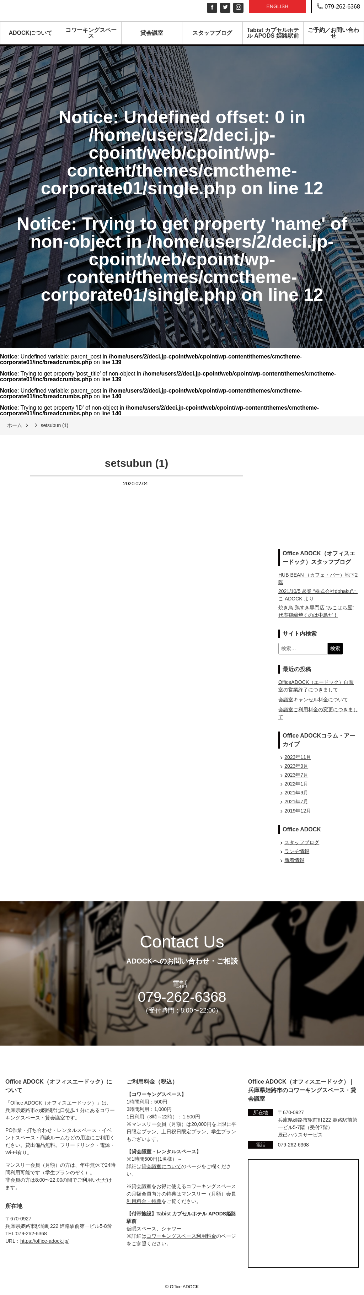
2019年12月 (297, 811)
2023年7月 (296, 775)
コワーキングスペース (91, 33)
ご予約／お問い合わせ (333, 33)
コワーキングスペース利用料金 (181, 1236)
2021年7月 (296, 801)
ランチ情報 (296, 851)
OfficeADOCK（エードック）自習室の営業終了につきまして (316, 685)
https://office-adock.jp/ (44, 1241)
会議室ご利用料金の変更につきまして (318, 713)
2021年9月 (296, 792)
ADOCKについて (30, 33)
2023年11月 (297, 757)
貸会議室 (151, 33)
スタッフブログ (212, 33)
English (277, 6)
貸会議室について (161, 1166)
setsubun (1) (54, 425)
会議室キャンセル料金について (313, 699)
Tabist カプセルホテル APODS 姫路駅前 (273, 33)
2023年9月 (296, 766)
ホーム (14, 425)
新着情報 (294, 860)
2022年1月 (296, 784)
